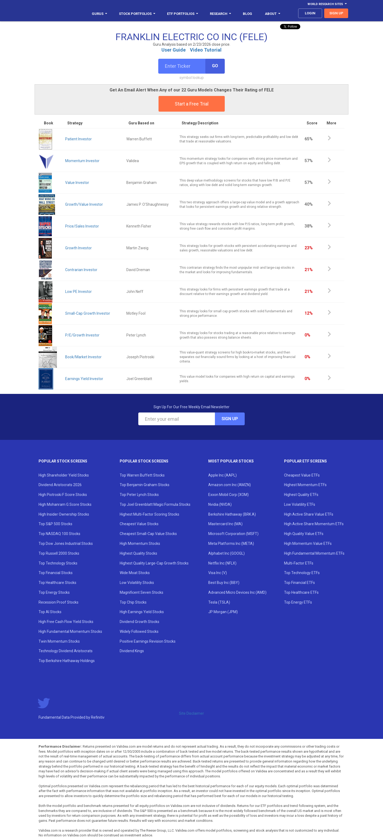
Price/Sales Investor (82, 226)
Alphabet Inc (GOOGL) (226, 553)
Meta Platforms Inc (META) (231, 543)
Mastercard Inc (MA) (225, 524)
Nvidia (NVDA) (220, 504)
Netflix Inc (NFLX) (222, 563)
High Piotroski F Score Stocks (63, 494)
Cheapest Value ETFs (302, 475)
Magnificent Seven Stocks (141, 592)
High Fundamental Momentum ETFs (314, 553)
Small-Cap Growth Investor (87, 313)
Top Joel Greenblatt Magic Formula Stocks (155, 504)
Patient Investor (78, 139)
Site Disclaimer (191, 713)
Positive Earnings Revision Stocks (148, 641)
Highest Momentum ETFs (305, 485)
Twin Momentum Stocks (59, 641)
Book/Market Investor (83, 357)
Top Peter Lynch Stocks (139, 494)
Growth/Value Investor (84, 204)
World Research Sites (327, 4)
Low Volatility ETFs (299, 504)
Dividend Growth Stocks (139, 622)
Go (215, 65)
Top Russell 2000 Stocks (59, 553)
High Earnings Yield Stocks (142, 612)
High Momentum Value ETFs (308, 543)
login (310, 13)
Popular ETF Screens (305, 461)
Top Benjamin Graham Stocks (144, 485)
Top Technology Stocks (58, 563)
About (272, 14)
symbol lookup (192, 77)
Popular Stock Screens (63, 461)
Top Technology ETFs (302, 573)
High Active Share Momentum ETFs (314, 524)
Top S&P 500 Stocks (55, 524)
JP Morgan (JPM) (223, 612)
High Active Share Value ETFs (308, 514)
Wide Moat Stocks (135, 573)
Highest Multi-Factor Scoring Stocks (149, 514)
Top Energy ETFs (298, 602)
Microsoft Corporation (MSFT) (233, 534)
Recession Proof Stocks (58, 602)
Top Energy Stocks (54, 592)
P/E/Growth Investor (82, 335)
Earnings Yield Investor (84, 379)
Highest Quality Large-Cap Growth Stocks (154, 563)
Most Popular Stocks (231, 461)
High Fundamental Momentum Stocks (70, 631)
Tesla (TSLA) (219, 602)
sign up (336, 13)
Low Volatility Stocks (137, 582)
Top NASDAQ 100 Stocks (59, 534)
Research (220, 14)
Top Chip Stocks (133, 602)
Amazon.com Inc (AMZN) (229, 485)
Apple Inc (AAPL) (222, 475)
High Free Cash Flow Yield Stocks (66, 622)
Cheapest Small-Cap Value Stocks (148, 534)
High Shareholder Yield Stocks (64, 475)
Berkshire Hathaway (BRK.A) (232, 514)
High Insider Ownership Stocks (64, 514)
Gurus (99, 14)
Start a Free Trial (192, 104)
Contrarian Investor (81, 270)
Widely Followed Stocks (139, 631)
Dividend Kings (132, 651)
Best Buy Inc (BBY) (223, 582)
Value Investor (77, 182)
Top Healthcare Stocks (57, 582)
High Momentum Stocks (140, 543)
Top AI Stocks (50, 612)
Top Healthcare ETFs (301, 592)
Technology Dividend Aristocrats (66, 651)
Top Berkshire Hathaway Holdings (67, 661)
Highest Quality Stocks (138, 553)
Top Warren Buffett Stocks (142, 475)
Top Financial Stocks (56, 573)
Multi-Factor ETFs (298, 563)
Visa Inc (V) (217, 573)
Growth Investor (78, 248)
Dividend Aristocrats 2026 (60, 485)
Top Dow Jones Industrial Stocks (66, 543)
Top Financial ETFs (299, 582)
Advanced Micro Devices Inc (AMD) (237, 592)
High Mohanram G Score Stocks (65, 504)
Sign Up (230, 418)
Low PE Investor (78, 291)
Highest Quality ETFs (301, 494)
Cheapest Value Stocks (139, 524)
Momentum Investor (82, 161)
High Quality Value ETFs (303, 534)
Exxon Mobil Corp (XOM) (228, 494)
